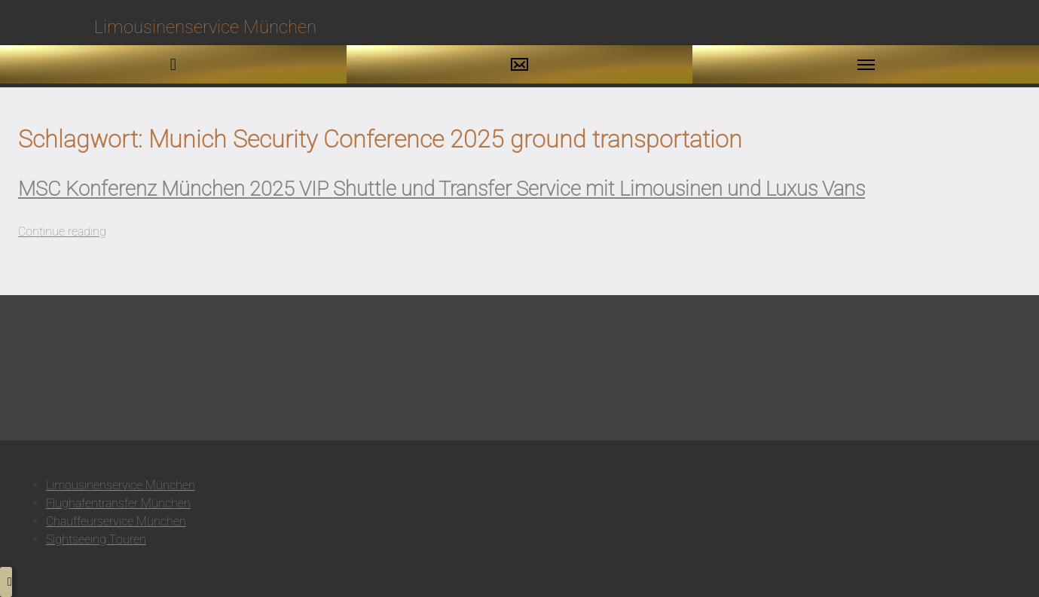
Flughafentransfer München (118, 503)
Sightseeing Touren (96, 539)
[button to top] (6, 582)
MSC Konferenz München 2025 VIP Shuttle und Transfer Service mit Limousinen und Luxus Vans (441, 189)
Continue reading (62, 231)
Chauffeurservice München (116, 521)
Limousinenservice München (120, 485)
